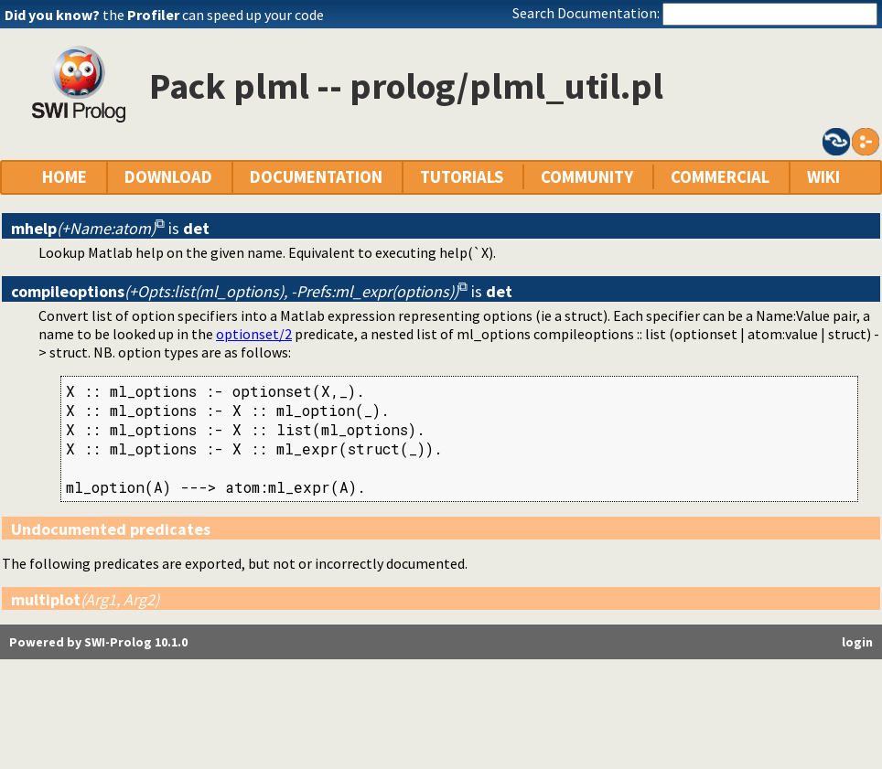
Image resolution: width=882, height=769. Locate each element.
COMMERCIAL (720, 176)
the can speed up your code (213, 14)
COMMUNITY (587, 176)
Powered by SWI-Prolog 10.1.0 (98, 642)
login (857, 642)
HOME (64, 176)
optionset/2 (254, 334)
